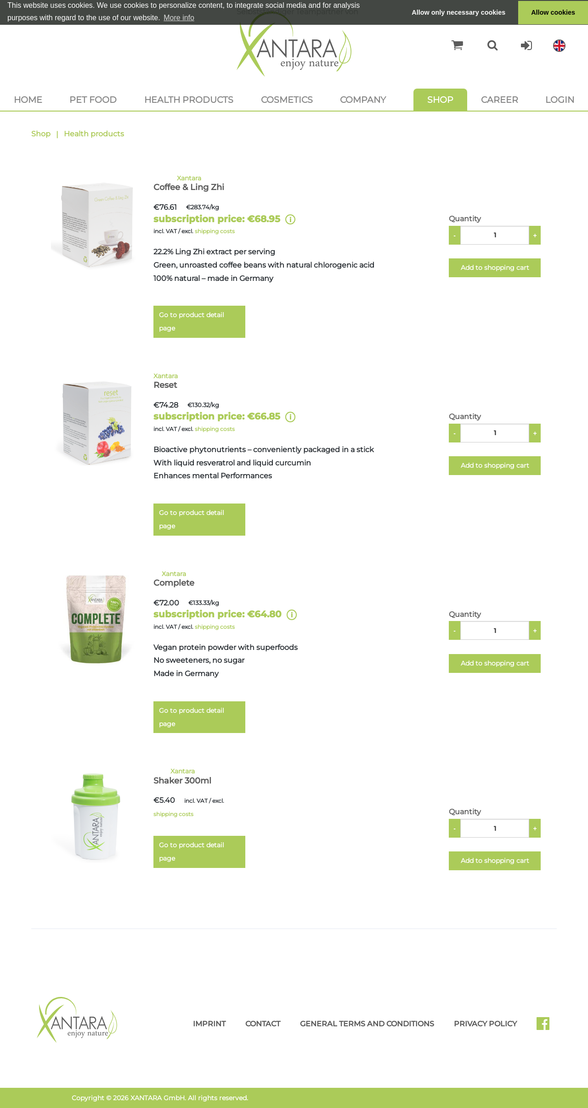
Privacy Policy (485, 1023)
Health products (188, 99)
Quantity (465, 218)
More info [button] (179, 18)
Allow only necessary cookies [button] (458, 12)
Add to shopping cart (495, 267)
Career (499, 99)
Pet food (93, 99)
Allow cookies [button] (553, 12)
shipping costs (215, 231)
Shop (440, 99)
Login (559, 99)
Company (363, 99)
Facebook (547, 1026)
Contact (262, 1023)
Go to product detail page (191, 321)
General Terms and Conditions (367, 1023)
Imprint (209, 1023)
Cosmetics (287, 99)
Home (28, 99)
